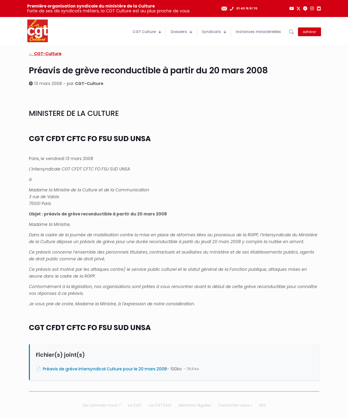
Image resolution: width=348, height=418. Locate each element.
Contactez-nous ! (235, 405)
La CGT (135, 405)
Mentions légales (195, 405)
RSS (262, 405)
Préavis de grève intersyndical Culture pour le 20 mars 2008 (105, 369)
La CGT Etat (160, 405)
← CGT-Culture (45, 54)
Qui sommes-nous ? (101, 405)
